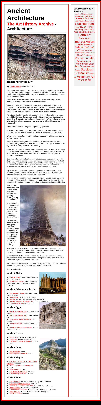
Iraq (22, 303)
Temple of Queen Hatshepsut (20, 327)
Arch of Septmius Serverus (19, 384)
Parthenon (13, 339)
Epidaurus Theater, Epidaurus (20, 341)
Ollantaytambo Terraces (18, 353)
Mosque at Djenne (16, 281)
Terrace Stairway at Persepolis (21, 301)
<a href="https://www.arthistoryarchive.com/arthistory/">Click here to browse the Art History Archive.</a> (84, 46)
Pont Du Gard (14, 391)
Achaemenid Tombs (16, 293)
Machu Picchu (14, 351)
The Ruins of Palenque (18, 371)
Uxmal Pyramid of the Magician (21, 366)
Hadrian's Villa (14, 388)
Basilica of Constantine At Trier (21, 386)
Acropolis (12, 337)
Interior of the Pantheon (18, 390)
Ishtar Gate (13, 297)
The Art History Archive (30, 24)
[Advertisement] (84, 127)
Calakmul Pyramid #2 (17, 373)
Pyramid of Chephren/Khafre (20, 319)
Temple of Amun (15, 323)
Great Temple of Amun (17, 311)
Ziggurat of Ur (14, 303)
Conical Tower (14, 277)
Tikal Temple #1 (15, 369)
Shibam (12, 299)
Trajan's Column (15, 393)
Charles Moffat (15, 86)
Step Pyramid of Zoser (17, 315)
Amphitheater (14, 382)
